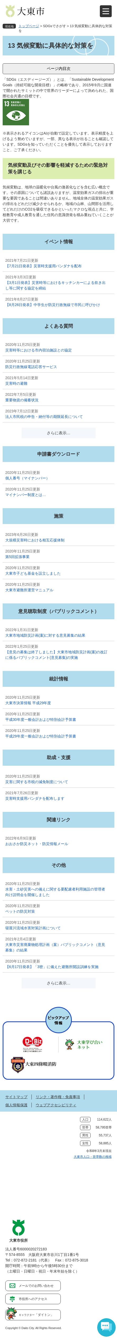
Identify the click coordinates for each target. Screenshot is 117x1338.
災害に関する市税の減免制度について (36, 782)
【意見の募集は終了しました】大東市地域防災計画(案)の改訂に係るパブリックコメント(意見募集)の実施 (56, 655)
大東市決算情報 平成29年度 (28, 703)
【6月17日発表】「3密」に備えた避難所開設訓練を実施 (52, 967)
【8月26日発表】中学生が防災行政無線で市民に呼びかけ (52, 305)
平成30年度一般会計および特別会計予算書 (40, 719)
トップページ (28, 26)
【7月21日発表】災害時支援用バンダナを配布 (43, 266)
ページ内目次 (59, 68)
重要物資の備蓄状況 (22, 400)
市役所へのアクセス (33, 1299)
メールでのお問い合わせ (36, 1286)
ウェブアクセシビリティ (56, 1105)
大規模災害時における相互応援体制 (34, 540)
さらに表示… (59, 433)
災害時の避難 (16, 383)
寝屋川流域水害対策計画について (33, 928)
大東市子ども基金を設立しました (33, 573)
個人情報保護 (16, 1105)
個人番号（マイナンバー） (27, 478)
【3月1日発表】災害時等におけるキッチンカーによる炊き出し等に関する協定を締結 (55, 285)
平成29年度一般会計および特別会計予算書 (40, 736)
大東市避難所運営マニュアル (29, 590)
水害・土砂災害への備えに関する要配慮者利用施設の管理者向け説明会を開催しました (55, 892)
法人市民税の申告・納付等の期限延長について (44, 417)
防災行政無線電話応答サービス (31, 367)
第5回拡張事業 (17, 557)
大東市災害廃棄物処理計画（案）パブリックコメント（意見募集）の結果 (55, 947)
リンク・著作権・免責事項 (58, 1097)
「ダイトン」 (36, 1315)
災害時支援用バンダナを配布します (34, 798)
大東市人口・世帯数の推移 (93, 1157)
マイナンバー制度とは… (25, 495)
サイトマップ (16, 1097)
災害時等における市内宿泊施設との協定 (38, 350)
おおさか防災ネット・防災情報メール (36, 844)
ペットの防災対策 (20, 911)
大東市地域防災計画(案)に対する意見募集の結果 (45, 635)
